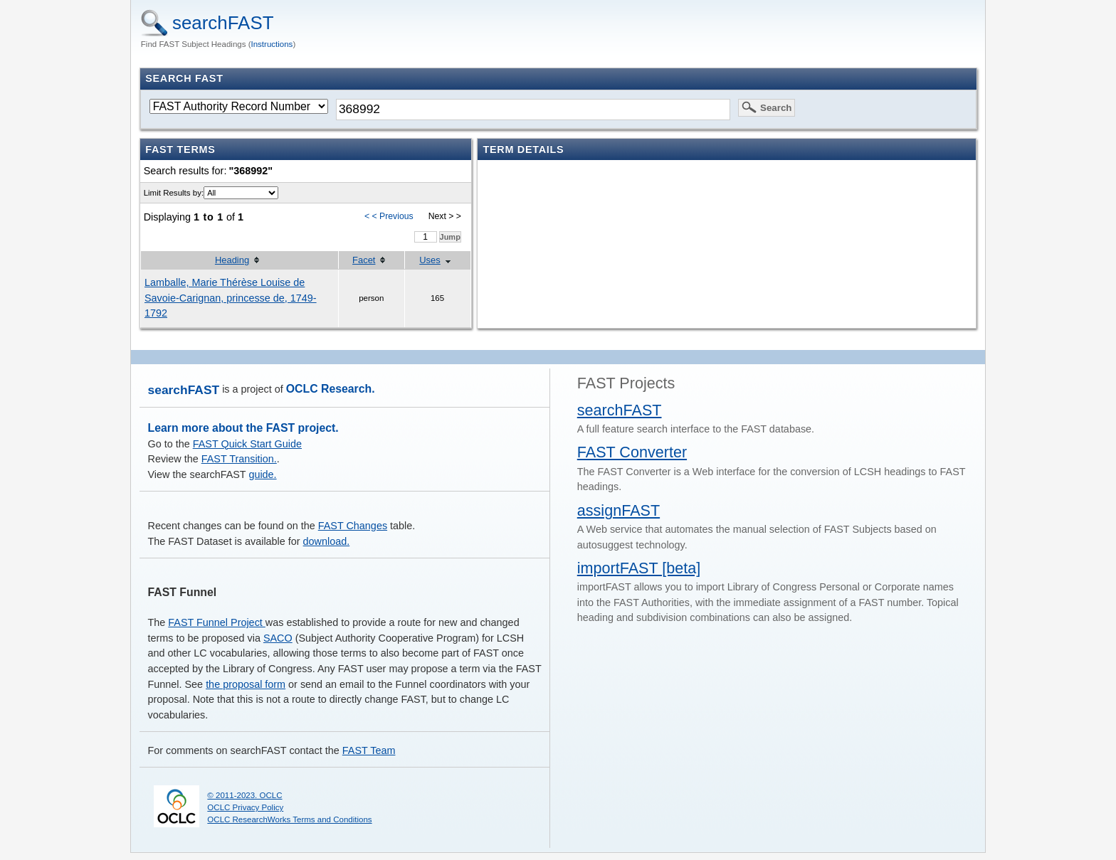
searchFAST (223, 23)
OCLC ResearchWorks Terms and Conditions (289, 819)
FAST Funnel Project (216, 622)
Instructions (272, 44)
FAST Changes (352, 525)
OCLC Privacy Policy (245, 807)
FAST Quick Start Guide (247, 444)
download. (326, 541)
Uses (430, 260)
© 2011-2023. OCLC (244, 795)
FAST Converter (632, 452)
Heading (232, 260)
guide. (262, 474)
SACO (278, 638)
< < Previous (389, 216)
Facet (363, 260)
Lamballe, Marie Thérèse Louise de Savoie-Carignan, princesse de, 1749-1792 (230, 298)
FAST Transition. (239, 458)
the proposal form (245, 684)
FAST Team (369, 750)
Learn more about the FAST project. (243, 428)
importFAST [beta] (639, 568)
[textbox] (533, 109)
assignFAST (618, 510)
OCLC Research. (330, 389)
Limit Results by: (174, 193)
